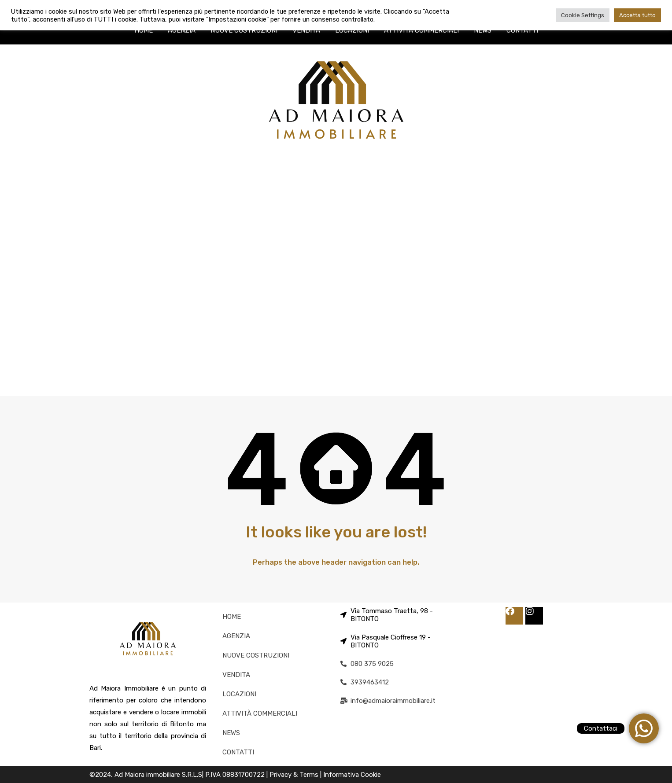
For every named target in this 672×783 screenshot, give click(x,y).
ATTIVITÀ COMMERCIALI (421, 30)
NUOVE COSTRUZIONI (243, 30)
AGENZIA (182, 30)
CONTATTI (522, 30)
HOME (143, 30)
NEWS (482, 30)
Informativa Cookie (352, 775)
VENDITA (306, 30)
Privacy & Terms (295, 775)
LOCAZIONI (352, 30)
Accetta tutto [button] (637, 15)
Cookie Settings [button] (582, 15)
